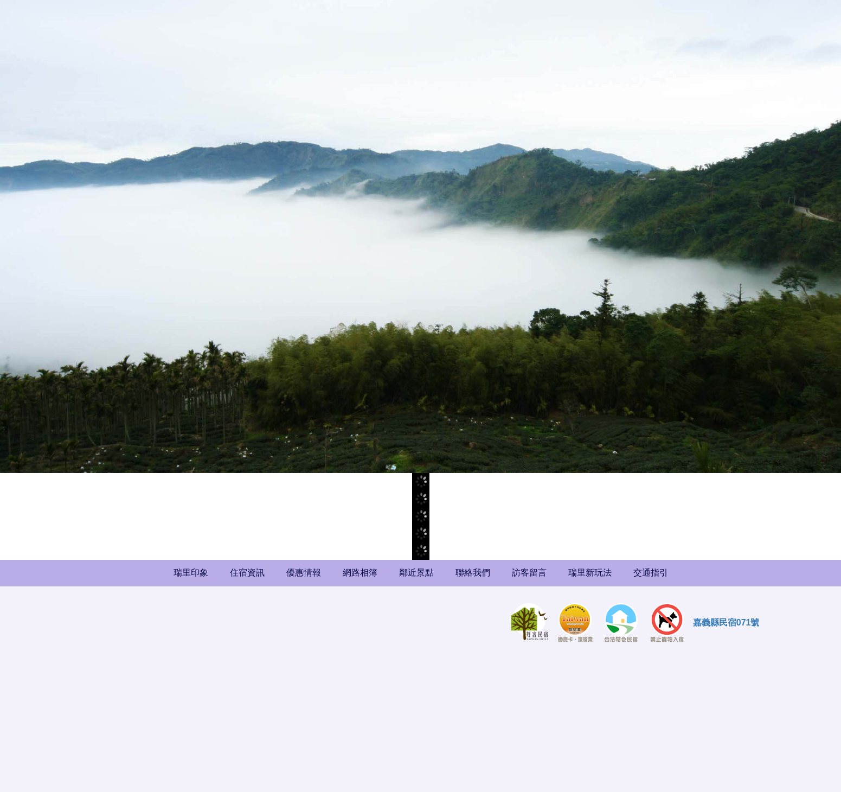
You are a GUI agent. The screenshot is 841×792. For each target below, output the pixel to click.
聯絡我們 (472, 572)
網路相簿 (360, 572)
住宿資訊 (247, 572)
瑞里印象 (191, 572)
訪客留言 (529, 572)
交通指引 (650, 572)
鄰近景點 (416, 572)
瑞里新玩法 (590, 572)
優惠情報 (303, 572)
